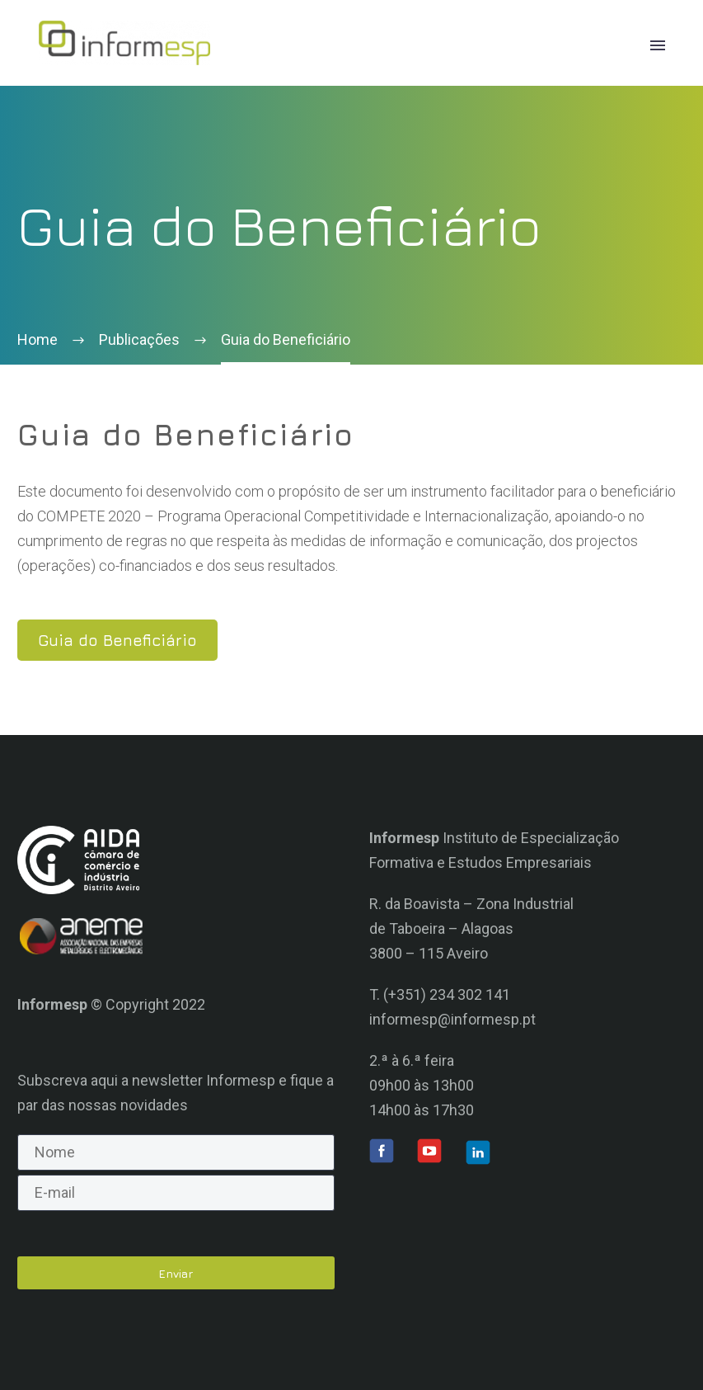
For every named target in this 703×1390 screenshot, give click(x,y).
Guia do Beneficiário (117, 640)
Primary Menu (657, 45)
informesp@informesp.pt (452, 1019)
